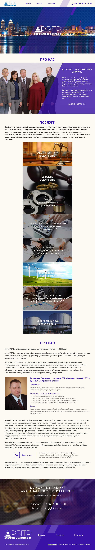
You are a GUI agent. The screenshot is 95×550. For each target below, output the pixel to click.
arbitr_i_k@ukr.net (52, 508)
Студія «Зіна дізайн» (79, 544)
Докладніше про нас (76, 104)
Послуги (39, 4)
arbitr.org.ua (12, 544)
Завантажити (23, 455)
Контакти (51, 4)
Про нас (28, 4)
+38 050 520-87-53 (83, 3)
